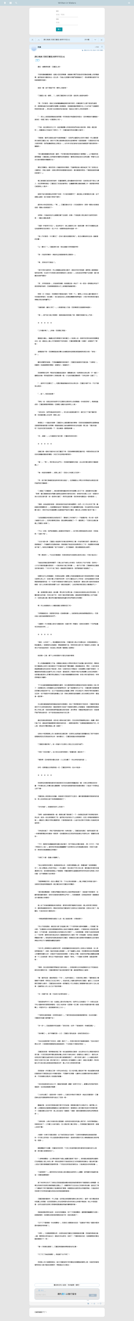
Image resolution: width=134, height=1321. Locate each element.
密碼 (57, 19)
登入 (59, 29)
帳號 (57, 11)
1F (36, 60)
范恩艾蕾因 (99, 50)
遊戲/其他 (87, 50)
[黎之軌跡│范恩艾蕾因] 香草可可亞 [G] (50, 57)
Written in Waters (67, 3)
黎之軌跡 (93, 50)
